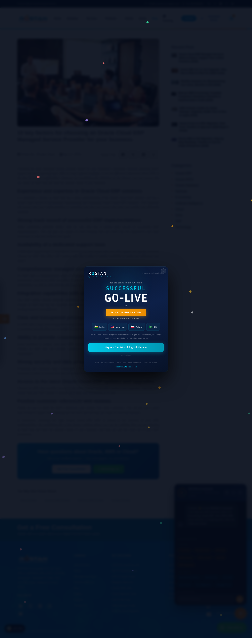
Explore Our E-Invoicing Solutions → (126, 347)
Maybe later (126, 355)
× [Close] (163, 271)
